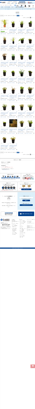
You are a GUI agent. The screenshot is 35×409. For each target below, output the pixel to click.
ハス (20, 224)
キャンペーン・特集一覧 (30, 219)
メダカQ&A (14, 234)
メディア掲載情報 (14, 225)
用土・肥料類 (22, 230)
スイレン (21, 225)
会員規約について (29, 226)
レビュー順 (21, 15)
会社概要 (13, 219)
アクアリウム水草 (22, 222)
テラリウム (21, 233)
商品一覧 (20, 219)
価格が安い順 (10, 15)
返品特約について (29, 225)
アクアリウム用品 (22, 232)
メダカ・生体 (22, 223)
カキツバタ (21, 226)
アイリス (21, 227)
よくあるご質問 (14, 228)
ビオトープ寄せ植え (23, 221)
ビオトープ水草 (22, 220)
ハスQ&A (13, 231)
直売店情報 (13, 220)
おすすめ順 (5, 15)
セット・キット (22, 234)
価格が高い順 (14, 15)
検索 (15, 5)
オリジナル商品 (22, 235)
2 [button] (31, 17)
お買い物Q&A (14, 229)
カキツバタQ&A (14, 233)
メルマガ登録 (29, 222)
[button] (34, 17)
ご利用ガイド (14, 226)
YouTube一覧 (29, 221)
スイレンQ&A (14, 232)
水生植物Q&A (14, 230)
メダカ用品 (21, 231)
